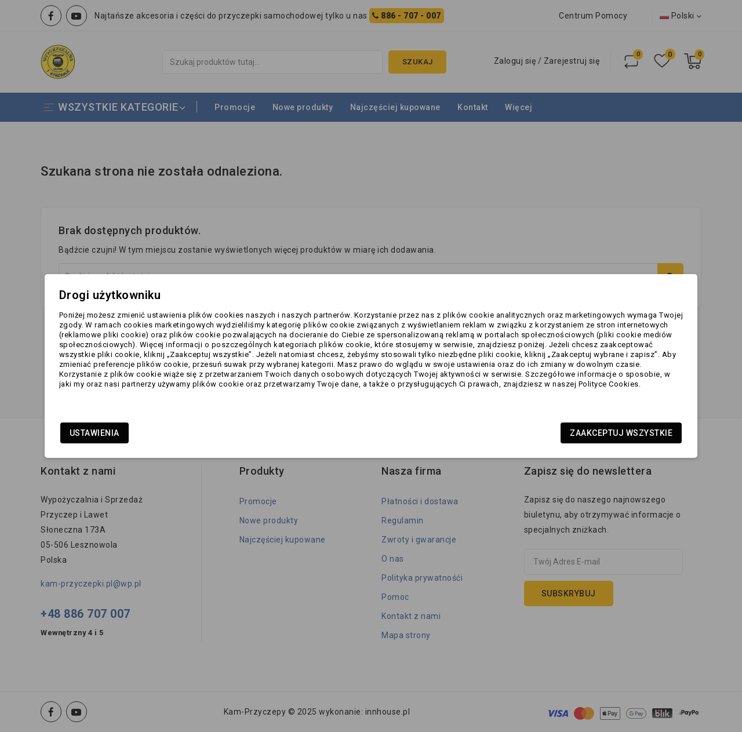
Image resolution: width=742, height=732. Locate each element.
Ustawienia (138, 434)
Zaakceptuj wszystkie (577, 434)
